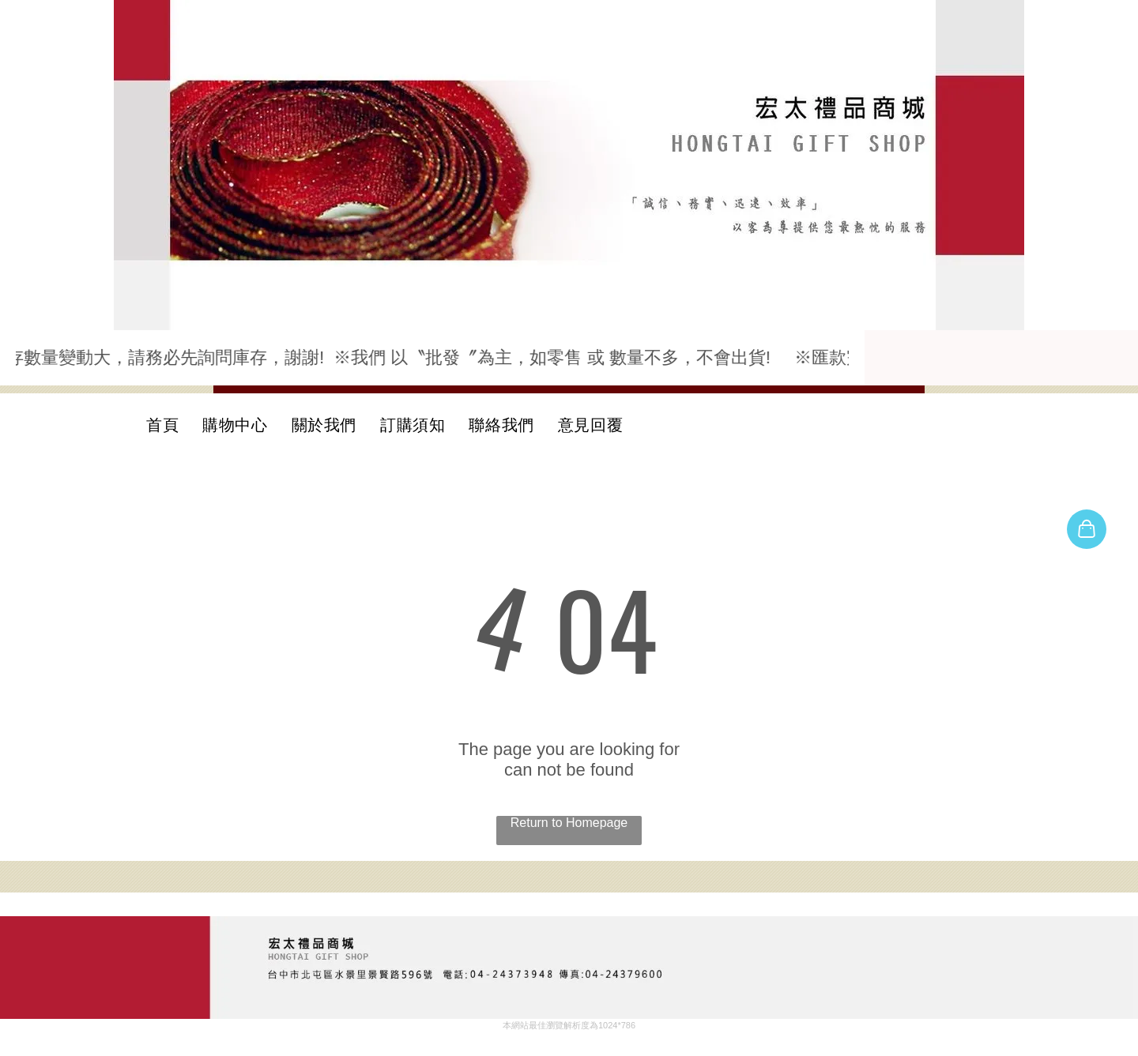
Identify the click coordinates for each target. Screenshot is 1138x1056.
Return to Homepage (569, 822)
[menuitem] (162, 425)
